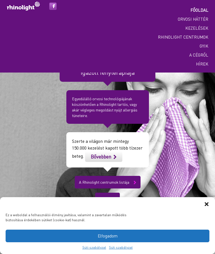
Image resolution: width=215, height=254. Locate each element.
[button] (206, 204)
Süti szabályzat (94, 247)
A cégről (198, 55)
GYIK (204, 46)
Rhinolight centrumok (183, 37)
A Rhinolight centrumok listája (107, 182)
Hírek (202, 64)
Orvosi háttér (193, 19)
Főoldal (199, 10)
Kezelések (196, 28)
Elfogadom (108, 236)
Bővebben (104, 156)
